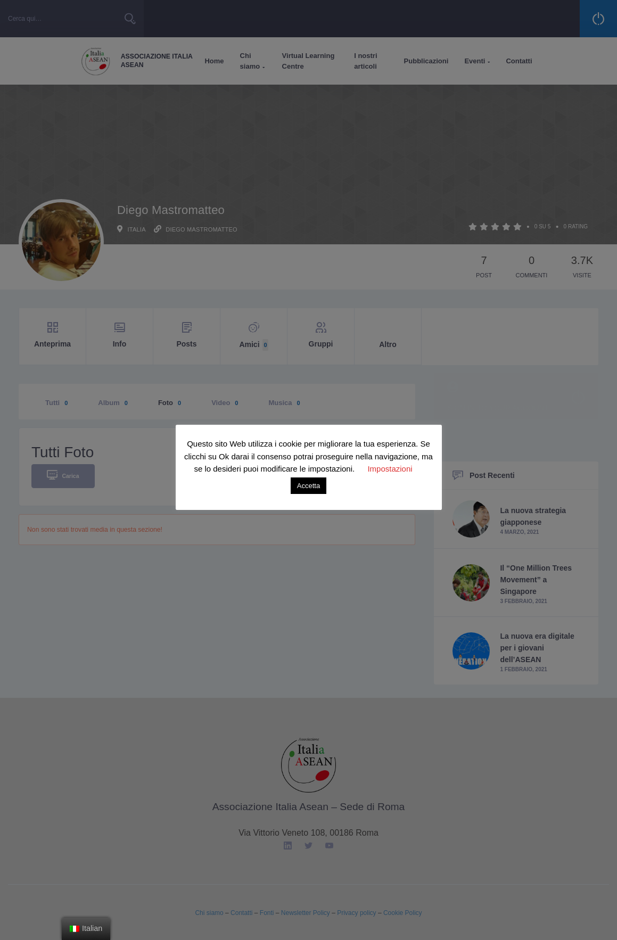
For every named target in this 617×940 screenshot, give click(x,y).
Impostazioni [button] (389, 468)
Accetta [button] (308, 486)
